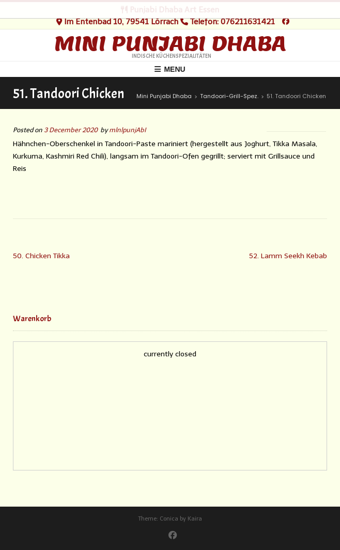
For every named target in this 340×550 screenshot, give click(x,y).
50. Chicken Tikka (41, 256)
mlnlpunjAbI (127, 130)
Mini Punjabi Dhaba (170, 43)
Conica (169, 518)
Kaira (195, 518)
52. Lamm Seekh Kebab (288, 256)
